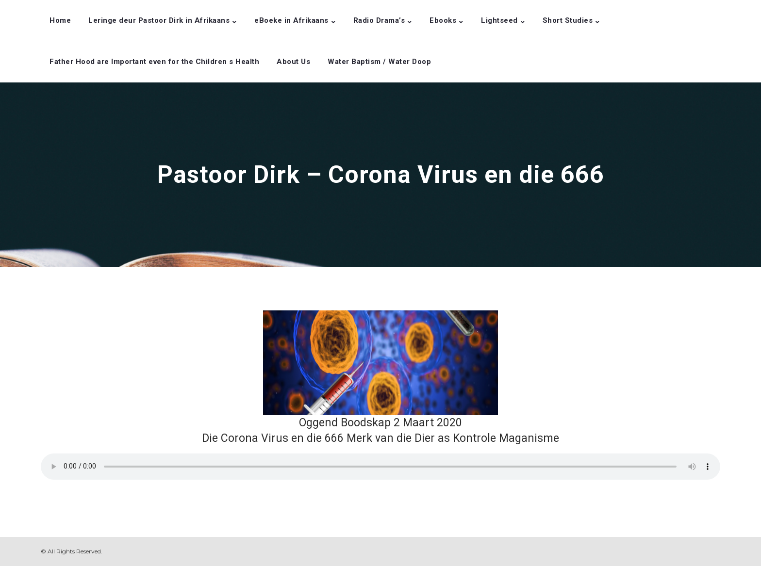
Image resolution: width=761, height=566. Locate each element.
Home (60, 20)
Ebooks (443, 20)
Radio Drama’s (379, 20)
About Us (293, 61)
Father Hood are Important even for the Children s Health (154, 61)
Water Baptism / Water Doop (379, 61)
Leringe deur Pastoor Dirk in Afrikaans (159, 20)
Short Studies (568, 20)
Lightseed (499, 20)
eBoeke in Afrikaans (291, 20)
